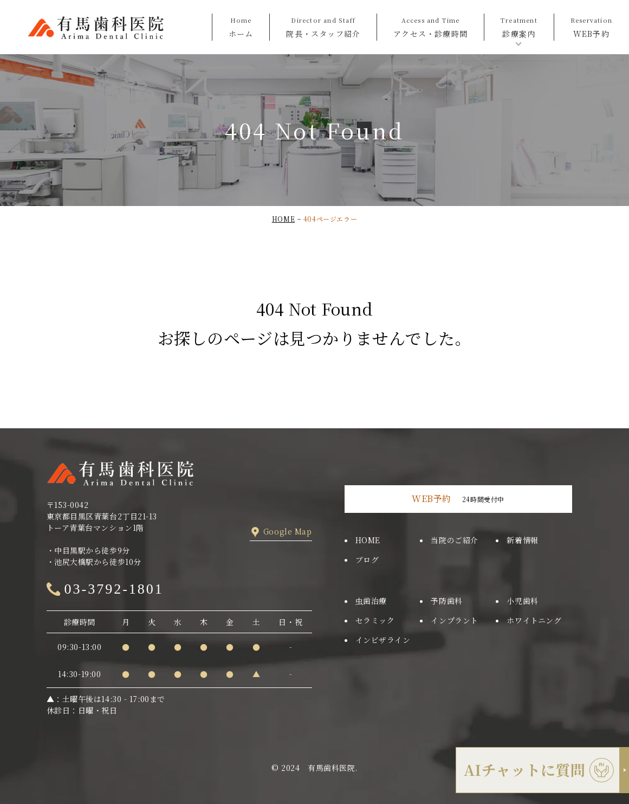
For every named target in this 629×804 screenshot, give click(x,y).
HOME (283, 218)
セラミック (375, 620)
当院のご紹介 (454, 540)
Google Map (287, 531)
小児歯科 (522, 600)
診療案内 (519, 26)
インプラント (454, 620)
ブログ (367, 559)
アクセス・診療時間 (430, 26)
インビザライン (383, 639)
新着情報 (522, 540)
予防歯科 (446, 600)
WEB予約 (591, 26)
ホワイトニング (534, 620)
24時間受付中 (458, 498)
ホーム (241, 26)
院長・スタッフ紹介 (323, 26)
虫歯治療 (371, 600)
